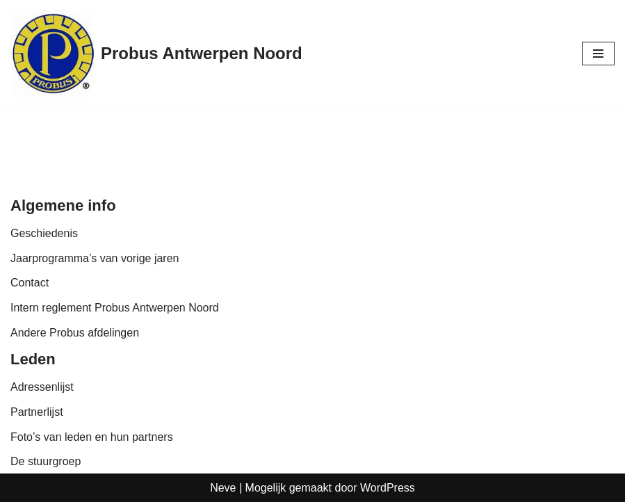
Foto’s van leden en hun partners (91, 437)
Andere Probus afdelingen (74, 333)
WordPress (387, 488)
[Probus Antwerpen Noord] (156, 53)
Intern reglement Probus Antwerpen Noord (114, 308)
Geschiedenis (44, 233)
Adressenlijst (42, 387)
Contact (29, 283)
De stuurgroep (45, 461)
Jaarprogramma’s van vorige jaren (94, 258)
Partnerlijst (36, 412)
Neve (223, 488)
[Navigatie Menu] (598, 53)
